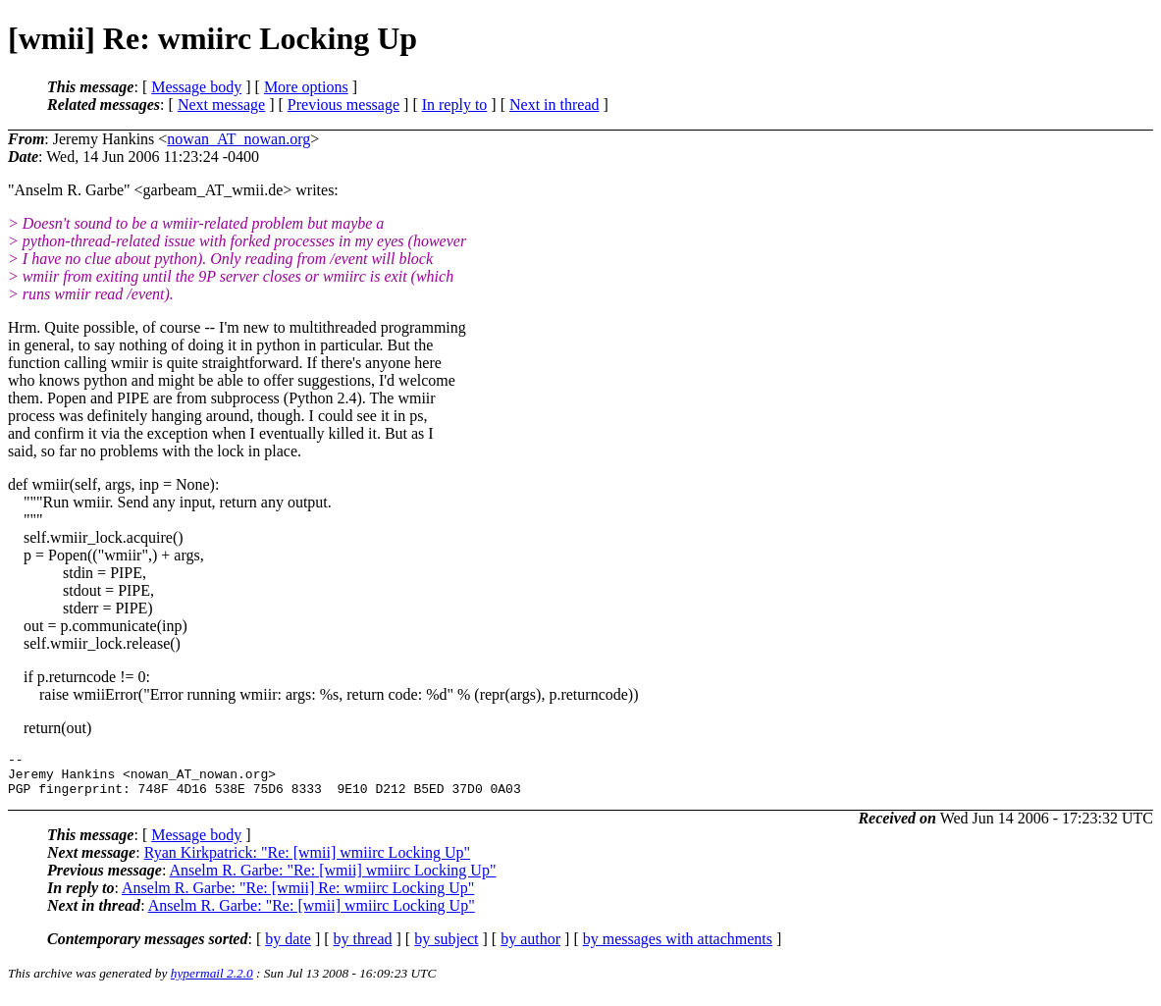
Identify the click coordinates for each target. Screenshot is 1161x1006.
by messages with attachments (677, 947)
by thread (363, 947)
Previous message (343, 104)
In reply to (455, 104)
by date (288, 947)
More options (306, 87)
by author (530, 947)
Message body (196, 87)
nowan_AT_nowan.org (238, 139)
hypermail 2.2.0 (212, 982)
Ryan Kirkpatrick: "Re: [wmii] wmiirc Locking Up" (307, 861)
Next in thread (554, 104)
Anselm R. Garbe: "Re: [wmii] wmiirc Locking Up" (332, 879)
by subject (446, 947)
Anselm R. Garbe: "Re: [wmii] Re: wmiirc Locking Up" (298, 896)
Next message (221, 104)
